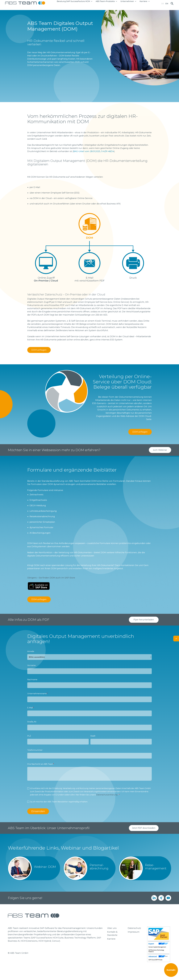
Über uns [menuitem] (112, 928)
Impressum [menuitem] (134, 932)
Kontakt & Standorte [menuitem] (112, 933)
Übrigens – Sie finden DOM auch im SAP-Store (51, 577)
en (166, 4)
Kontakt (171, 970)
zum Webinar (160, 450)
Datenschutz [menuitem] (134, 928)
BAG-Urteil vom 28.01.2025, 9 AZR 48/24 (93, 151)
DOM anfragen (39, 350)
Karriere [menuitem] (111, 939)
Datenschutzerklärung (107, 795)
